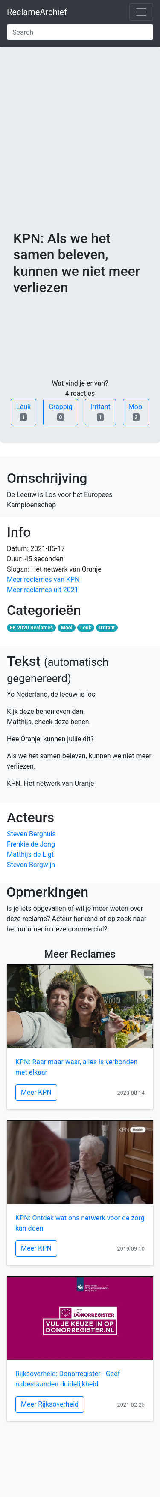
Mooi (136, 412)
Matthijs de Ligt (30, 854)
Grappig (61, 412)
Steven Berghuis (31, 834)
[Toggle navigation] (141, 12)
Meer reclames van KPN (43, 579)
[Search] (80, 32)
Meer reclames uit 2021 (43, 590)
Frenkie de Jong (31, 844)
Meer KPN (36, 1092)
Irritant (100, 412)
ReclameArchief (37, 12)
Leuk (23, 412)
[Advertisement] (80, 145)
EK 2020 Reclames (31, 628)
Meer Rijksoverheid (50, 1404)
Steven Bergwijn (31, 865)
